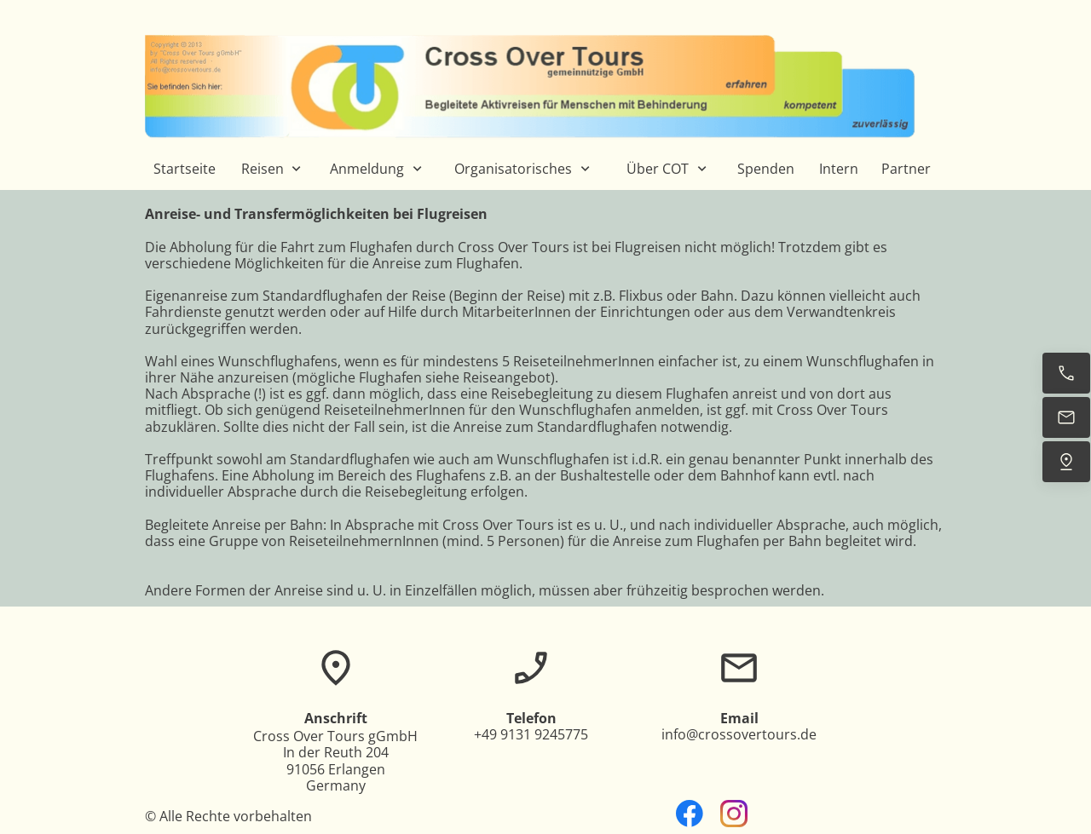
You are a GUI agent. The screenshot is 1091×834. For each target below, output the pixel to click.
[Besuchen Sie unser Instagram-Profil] (734, 813)
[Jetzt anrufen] (1066, 373)
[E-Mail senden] (1066, 417)
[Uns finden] (1066, 461)
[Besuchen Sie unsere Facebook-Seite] (689, 813)
